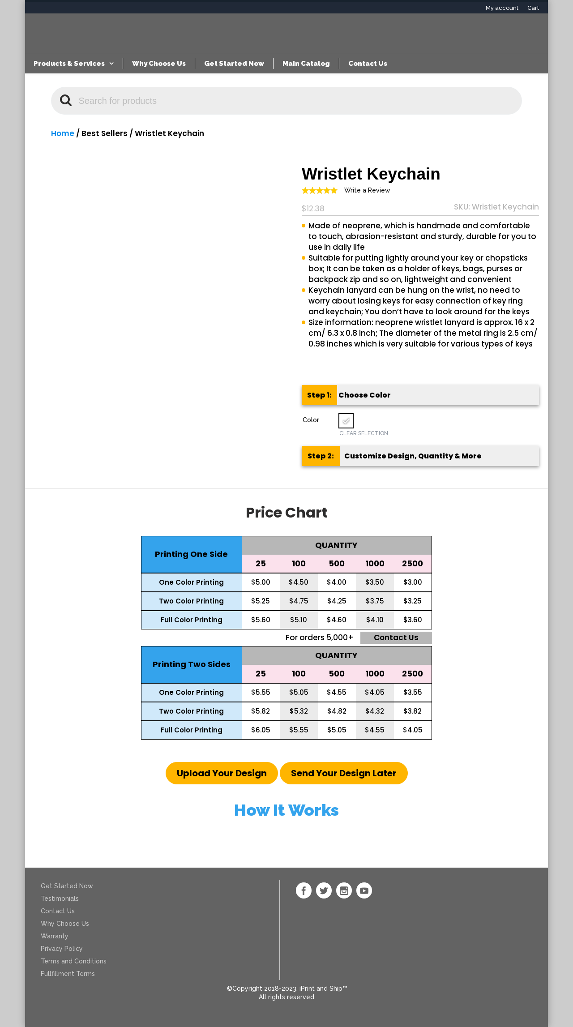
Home (62, 133)
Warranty (54, 936)
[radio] (346, 421)
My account (502, 7)
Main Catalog (306, 64)
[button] (222, 773)
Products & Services (69, 64)
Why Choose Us (159, 64)
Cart (533, 7)
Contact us (396, 637)
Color (311, 420)
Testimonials (60, 898)
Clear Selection (363, 433)
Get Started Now (234, 64)
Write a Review (367, 190)
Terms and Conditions (74, 961)
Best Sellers (104, 133)
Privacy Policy (62, 948)
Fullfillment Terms (68, 973)
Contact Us (367, 64)
